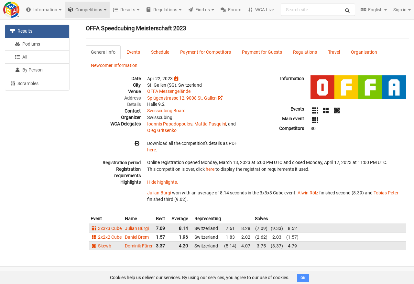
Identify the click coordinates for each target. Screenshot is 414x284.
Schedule (160, 52)
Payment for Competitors (205, 52)
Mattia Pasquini (210, 123)
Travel (334, 52)
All (21, 57)
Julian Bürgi (159, 192)
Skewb (101, 245)
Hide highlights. (162, 182)
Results (21, 31)
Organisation (364, 52)
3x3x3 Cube (106, 228)
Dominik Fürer (139, 245)
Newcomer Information (114, 65)
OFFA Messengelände (169, 91)
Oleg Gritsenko (162, 130)
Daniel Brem (137, 237)
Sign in (402, 9)
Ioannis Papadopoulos (169, 123)
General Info (103, 52)
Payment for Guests (262, 52)
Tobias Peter (386, 192)
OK (302, 278)
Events (133, 52)
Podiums (27, 44)
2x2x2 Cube (106, 237)
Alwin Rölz (308, 192)
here (151, 149)
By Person (29, 69)
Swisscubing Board (166, 110)
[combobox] (318, 10)
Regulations (305, 52)
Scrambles (24, 83)
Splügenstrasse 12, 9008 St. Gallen (182, 98)
